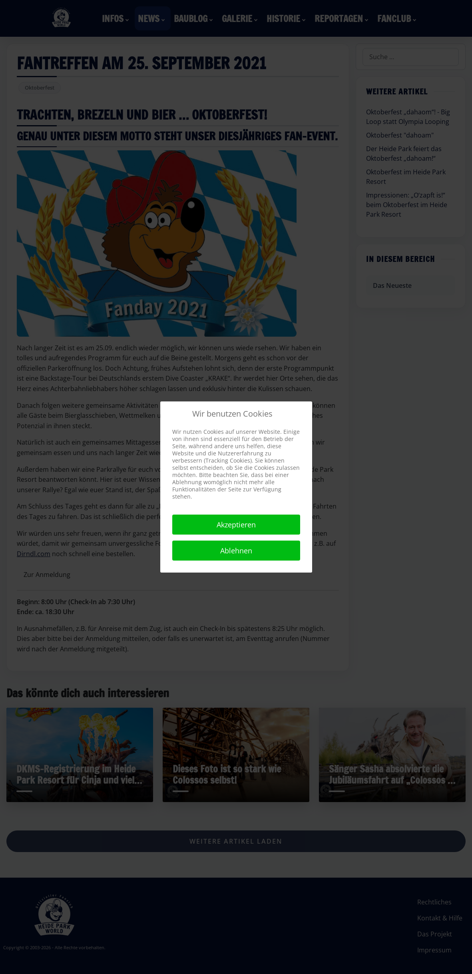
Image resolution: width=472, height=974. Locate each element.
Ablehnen (236, 550)
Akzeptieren (236, 524)
